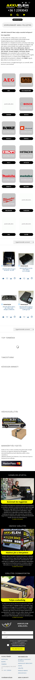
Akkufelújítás (17, 19)
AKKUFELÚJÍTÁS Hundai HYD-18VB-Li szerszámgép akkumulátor (26, 270)
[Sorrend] (23, 242)
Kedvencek (29, 2)
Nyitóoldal (4, 659)
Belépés (22, 2)
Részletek (3, 278)
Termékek (4, 664)
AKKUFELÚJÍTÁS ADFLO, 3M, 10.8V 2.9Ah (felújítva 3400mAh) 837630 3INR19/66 (9, 309)
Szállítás (20, 668)
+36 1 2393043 (17, 10)
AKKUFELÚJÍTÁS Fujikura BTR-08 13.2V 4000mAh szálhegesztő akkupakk (26, 309)
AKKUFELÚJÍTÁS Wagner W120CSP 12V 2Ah (9, 269)
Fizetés (20, 665)
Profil (26, 2)
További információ (17, 519)
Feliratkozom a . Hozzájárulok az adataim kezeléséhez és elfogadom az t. (19, 643)
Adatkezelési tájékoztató (25, 663)
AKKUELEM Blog (22, 673)
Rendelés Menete (23, 670)
